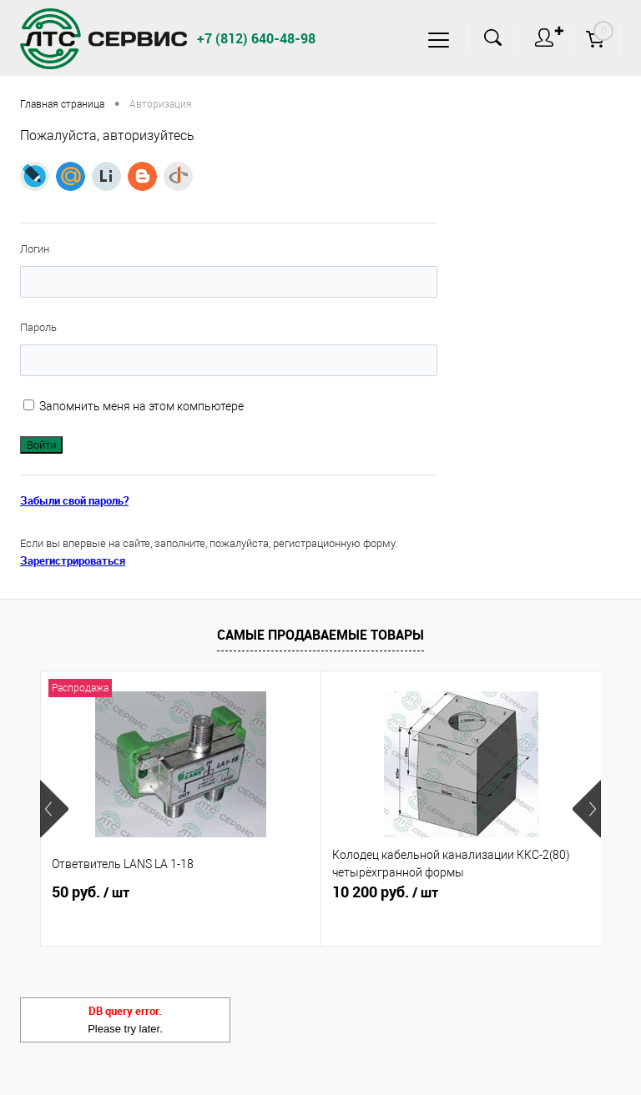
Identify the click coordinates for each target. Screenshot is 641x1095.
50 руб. (90, 892)
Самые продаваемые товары (320, 634)
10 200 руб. (385, 892)
